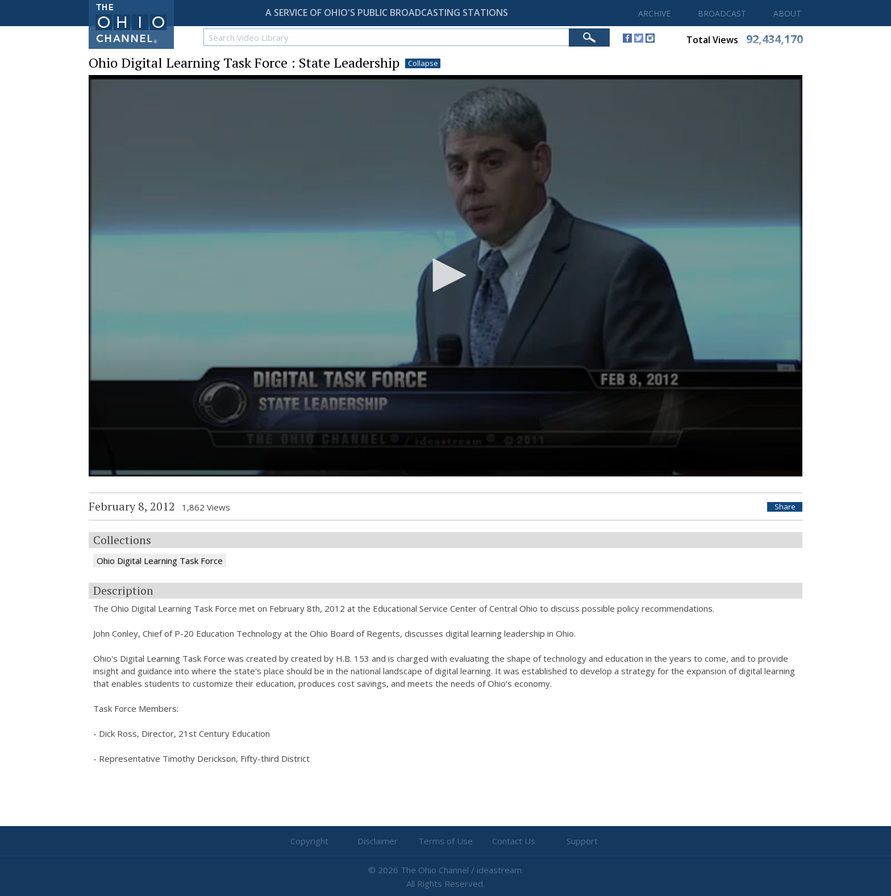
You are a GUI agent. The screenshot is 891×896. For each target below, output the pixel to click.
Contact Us (513, 841)
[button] (445, 275)
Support (582, 841)
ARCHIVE (654, 13)
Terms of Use (445, 841)
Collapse (423, 63)
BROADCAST (722, 13)
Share (785, 507)
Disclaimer (377, 841)
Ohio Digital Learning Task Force (160, 560)
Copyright (309, 841)
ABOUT (787, 13)
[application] (445, 276)
